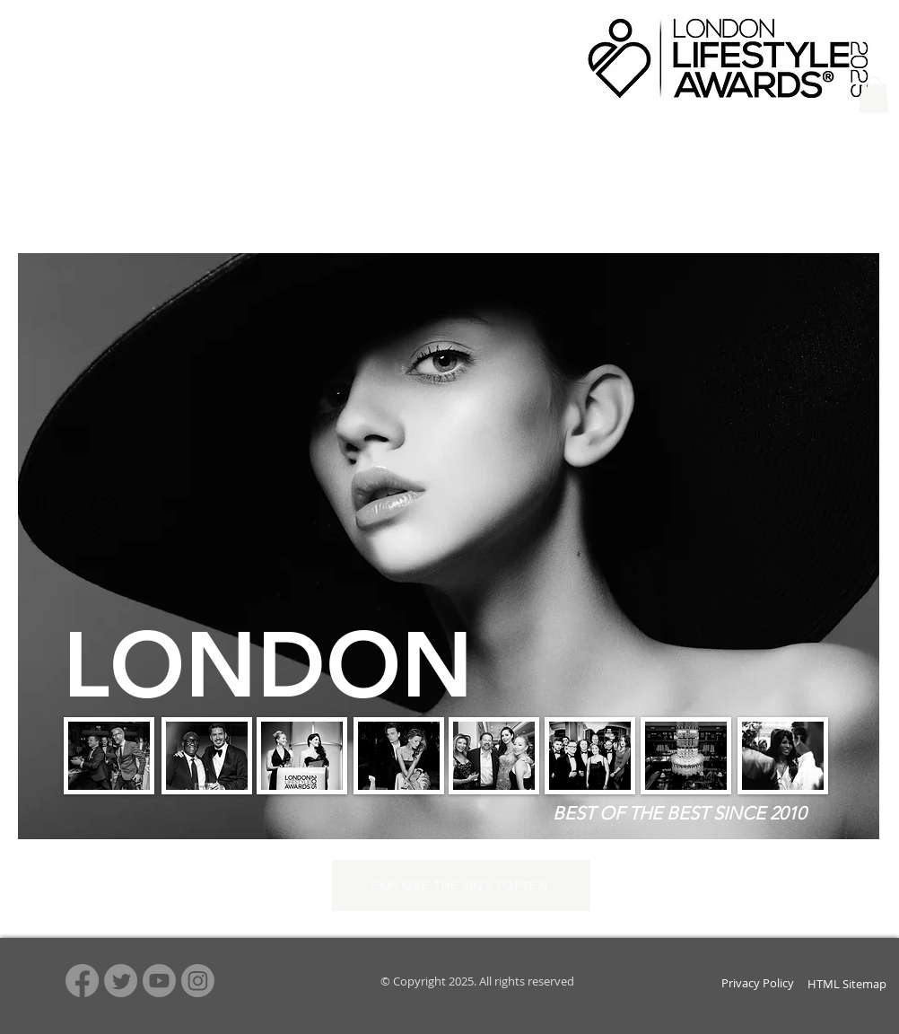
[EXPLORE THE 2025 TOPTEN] (461, 885)
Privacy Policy (757, 983)
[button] (874, 94)
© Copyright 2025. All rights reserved (476, 981)
